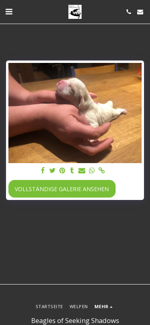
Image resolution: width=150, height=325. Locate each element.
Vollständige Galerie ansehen (62, 189)
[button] (9, 11)
